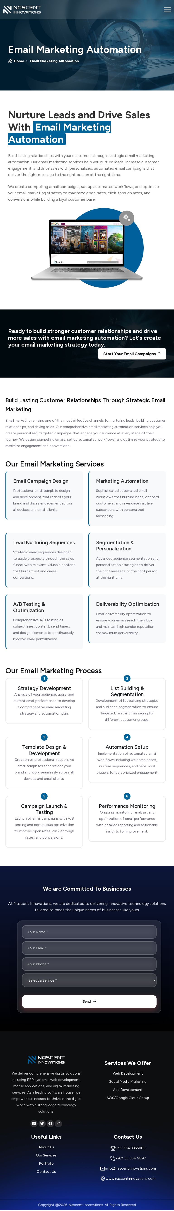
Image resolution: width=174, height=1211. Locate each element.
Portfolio (46, 1164)
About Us (46, 1148)
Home (19, 61)
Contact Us (46, 1173)
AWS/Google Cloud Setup (127, 1099)
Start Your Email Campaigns (132, 354)
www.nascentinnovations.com (130, 1180)
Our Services (46, 1156)
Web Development (128, 1075)
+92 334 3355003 (130, 1149)
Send (89, 1002)
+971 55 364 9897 (130, 1159)
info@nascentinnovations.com (130, 1170)
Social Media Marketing (127, 1083)
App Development (128, 1091)
